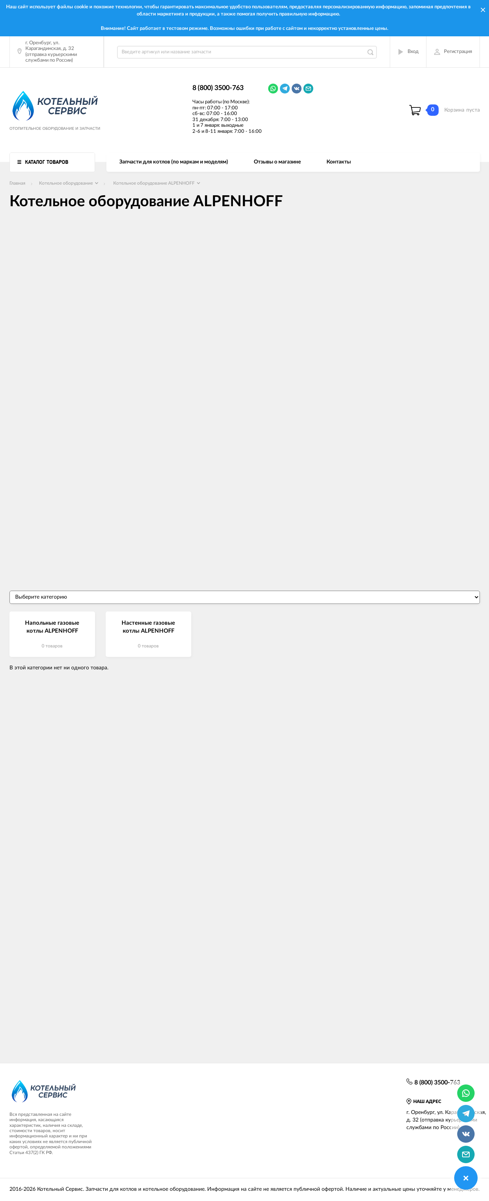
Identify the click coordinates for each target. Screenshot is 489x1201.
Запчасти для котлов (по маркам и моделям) (173, 162)
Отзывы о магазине (277, 162)
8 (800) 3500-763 (218, 88)
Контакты (339, 162)
